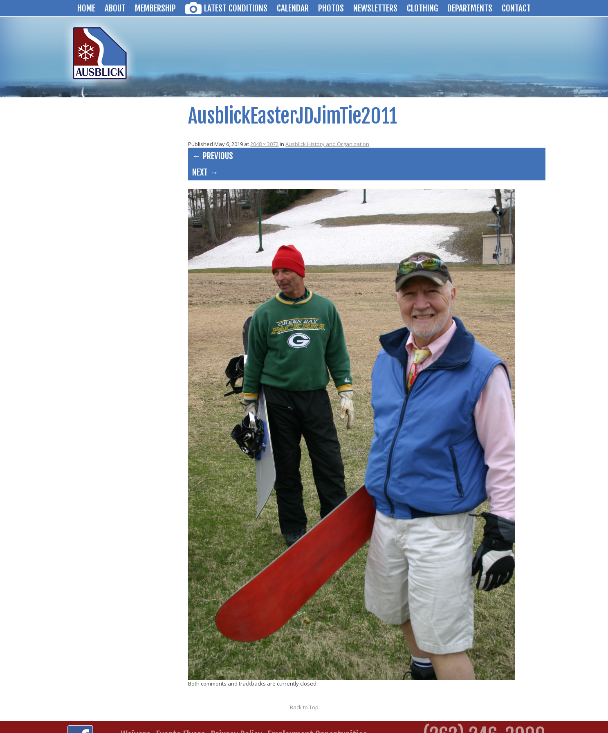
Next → (205, 172)
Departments (469, 8)
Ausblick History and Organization (327, 144)
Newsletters (375, 8)
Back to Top (304, 707)
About (115, 8)
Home (86, 8)
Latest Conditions (235, 8)
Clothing (422, 8)
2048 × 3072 (264, 144)
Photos (331, 8)
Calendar (293, 8)
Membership (155, 8)
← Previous (212, 156)
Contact (516, 8)
